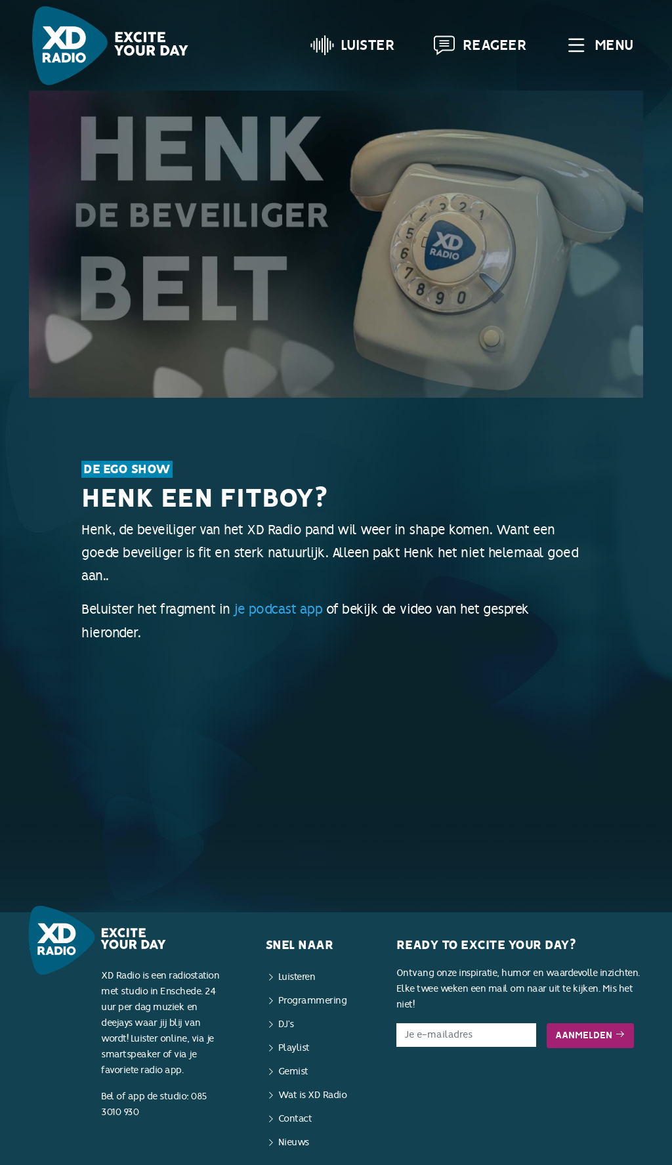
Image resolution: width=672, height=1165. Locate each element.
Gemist (293, 1071)
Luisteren (297, 977)
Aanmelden (590, 1035)
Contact (295, 1118)
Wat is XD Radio (312, 1095)
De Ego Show (127, 469)
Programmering (312, 1000)
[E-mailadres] (466, 1035)
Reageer (479, 45)
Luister (352, 45)
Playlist (294, 1048)
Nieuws (293, 1142)
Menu (598, 45)
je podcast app (278, 609)
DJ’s (286, 1024)
